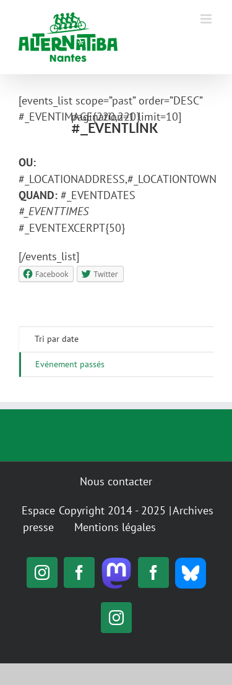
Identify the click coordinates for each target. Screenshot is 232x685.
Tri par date (57, 338)
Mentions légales (115, 527)
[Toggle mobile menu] (206, 18)
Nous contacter (116, 481)
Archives (193, 510)
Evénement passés (70, 364)
